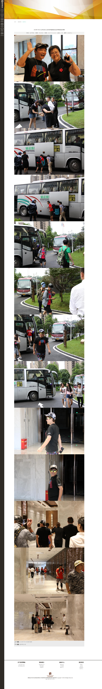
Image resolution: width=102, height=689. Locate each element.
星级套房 (81, 667)
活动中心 (24, 21)
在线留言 (2, 26)
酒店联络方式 (41, 664)
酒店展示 (2, 21)
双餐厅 (81, 664)
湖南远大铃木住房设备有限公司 (2, 4)
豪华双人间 (23, 644)
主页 (15, 21)
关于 (2, 12)
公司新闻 (62, 666)
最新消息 (62, 664)
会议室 (81, 666)
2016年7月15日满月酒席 (26, 641)
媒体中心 (62, 667)
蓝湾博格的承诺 (21, 666)
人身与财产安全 (21, 664)
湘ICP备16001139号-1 (50, 679)
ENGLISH (2, 35)
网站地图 (41, 666)
